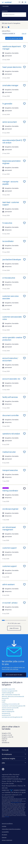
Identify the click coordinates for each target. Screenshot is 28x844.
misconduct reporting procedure (11, 829)
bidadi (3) (4, 738)
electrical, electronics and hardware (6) (13, 696)
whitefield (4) (5, 742)
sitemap (4, 837)
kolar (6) (4, 740)
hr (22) (3, 700)
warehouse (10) (6, 715)
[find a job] (14, 750)
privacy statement (7, 840)
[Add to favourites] (24, 46)
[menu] (25, 2)
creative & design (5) (7, 692)
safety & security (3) (7, 709)
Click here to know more (16, 802)
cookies (4, 826)
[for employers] (14, 754)
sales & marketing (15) (8, 711)
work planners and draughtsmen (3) (12, 717)
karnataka (6, 6)
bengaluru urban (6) (7, 737)
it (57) (3, 702)
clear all (24, 33)
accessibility (5, 831)
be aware (4, 834)
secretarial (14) (6, 713)
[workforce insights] (14, 758)
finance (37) (5, 698)
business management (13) (9, 691)
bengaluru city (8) (7, 735)
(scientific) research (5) (8, 689)
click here (7, 816)
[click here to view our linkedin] (3, 769)
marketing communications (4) (10, 704)
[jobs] (14, 763)
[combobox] (14, 14)
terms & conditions (7, 823)
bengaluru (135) (6, 733)
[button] (14, 33)
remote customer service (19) (10, 707)
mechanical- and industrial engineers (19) (13, 705)
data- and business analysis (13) (11, 694)
